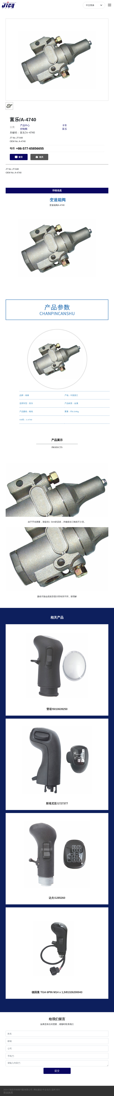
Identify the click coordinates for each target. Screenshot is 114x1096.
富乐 (64, 129)
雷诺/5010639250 (56, 709)
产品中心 (25, 125)
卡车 (64, 125)
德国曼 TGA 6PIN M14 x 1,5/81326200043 (57, 992)
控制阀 (23, 129)
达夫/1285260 (57, 897)
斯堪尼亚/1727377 (57, 803)
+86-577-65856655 (30, 148)
